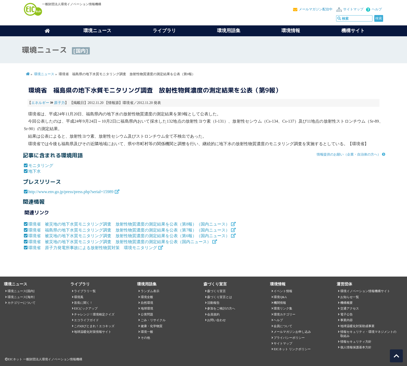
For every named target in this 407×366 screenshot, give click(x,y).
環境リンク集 (283, 308)
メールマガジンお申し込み (292, 332)
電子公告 (346, 314)
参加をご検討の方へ (221, 308)
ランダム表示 (150, 291)
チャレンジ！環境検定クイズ (94, 314)
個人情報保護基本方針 (355, 347)
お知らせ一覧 (349, 297)
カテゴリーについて (22, 303)
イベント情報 (283, 291)
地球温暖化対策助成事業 (357, 326)
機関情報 (280, 303)
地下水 (34, 171)
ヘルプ (377, 9)
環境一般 (147, 332)
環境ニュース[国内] (21, 291)
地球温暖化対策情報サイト (92, 332)
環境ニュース (44, 74)
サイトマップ (353, 9)
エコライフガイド (86, 320)
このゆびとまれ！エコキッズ (94, 326)
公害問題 (147, 314)
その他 (145, 338)
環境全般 (147, 297)
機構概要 (346, 303)
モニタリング (40, 165)
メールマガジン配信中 (316, 9)
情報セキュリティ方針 (355, 341)
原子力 (59, 103)
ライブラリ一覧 (85, 291)
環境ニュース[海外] (21, 297)
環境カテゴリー (284, 314)
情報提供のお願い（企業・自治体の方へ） (349, 154)
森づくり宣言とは (219, 297)
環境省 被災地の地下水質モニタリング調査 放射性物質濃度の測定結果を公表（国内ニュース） (119, 242)
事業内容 (346, 320)
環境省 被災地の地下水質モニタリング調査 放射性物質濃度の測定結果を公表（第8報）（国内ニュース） (129, 224)
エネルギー (40, 103)
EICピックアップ (86, 308)
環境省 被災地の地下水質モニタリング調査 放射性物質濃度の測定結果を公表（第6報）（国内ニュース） (129, 236)
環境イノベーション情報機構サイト (365, 291)
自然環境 (147, 303)
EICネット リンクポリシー (292, 349)
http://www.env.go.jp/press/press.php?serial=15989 (70, 191)
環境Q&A (280, 297)
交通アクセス (349, 308)
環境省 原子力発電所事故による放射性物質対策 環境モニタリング (92, 247)
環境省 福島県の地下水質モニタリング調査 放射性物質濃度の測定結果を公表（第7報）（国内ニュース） (129, 230)
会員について (283, 326)
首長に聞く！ (83, 303)
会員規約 (213, 314)
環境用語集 (228, 30)
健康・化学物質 (151, 326)
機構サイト (353, 30)
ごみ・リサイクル (153, 320)
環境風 (78, 297)
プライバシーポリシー (289, 338)
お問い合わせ (216, 320)
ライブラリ (164, 30)
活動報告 (213, 303)
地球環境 (147, 308)
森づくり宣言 (216, 291)
